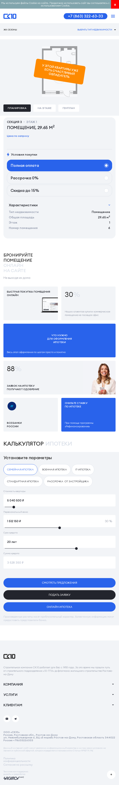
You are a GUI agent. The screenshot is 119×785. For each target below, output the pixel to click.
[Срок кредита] (59, 542)
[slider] (59, 548)
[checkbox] (20, 469)
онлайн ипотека (59, 606)
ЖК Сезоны (10, 29)
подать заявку (59, 594)
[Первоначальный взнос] (59, 521)
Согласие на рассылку (18, 764)
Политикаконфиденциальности (16, 759)
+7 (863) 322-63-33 (85, 16)
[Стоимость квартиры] (59, 500)
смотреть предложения (59, 582)
